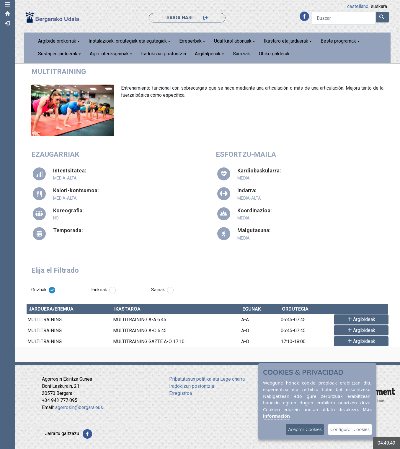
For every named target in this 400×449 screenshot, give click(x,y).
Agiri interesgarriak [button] (109, 53)
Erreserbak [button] (190, 41)
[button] (7, 4)
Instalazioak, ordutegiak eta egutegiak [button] (128, 41)
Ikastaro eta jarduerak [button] (286, 41)
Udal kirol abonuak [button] (233, 41)
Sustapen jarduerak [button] (57, 53)
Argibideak (361, 319)
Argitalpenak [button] (208, 53)
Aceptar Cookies (305, 429)
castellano (357, 6)
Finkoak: (99, 290)
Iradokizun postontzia (163, 53)
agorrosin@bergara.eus (79, 407)
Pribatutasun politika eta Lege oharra (207, 379)
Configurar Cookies (350, 429)
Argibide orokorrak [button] (57, 41)
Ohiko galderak (274, 53)
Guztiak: (39, 290)
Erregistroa (180, 393)
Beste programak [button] (338, 41)
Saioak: (158, 290)
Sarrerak (241, 53)
